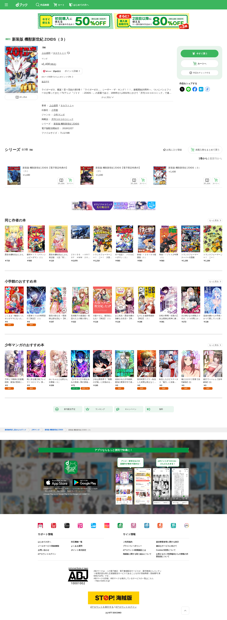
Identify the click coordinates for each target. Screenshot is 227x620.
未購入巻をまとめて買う (207, 149)
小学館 (54, 110)
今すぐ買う (201, 53)
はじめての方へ (44, 542)
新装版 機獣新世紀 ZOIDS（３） (184, 167)
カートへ (202, 63)
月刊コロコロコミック (62, 119)
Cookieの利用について (166, 550)
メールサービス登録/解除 (48, 546)
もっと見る (214, 220)
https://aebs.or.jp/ (103, 581)
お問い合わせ (43, 550)
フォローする (68, 53)
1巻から (203, 158)
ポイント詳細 (71, 71)
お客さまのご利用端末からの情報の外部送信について (172, 555)
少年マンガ (59, 114)
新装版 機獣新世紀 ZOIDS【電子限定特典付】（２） (118, 169)
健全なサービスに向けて (166, 546)
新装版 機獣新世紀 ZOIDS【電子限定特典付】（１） (45, 169)
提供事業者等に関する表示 (167, 542)
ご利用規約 (127, 542)
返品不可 (45, 82)
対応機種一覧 (76, 542)
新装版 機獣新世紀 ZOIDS (66, 123)
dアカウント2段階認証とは (134, 550)
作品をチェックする (201, 73)
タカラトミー (59, 53)
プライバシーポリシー (132, 546)
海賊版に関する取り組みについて (137, 554)
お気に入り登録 (174, 149)
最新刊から (216, 158)
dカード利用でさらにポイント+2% (56, 77)
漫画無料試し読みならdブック (15, 430)
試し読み (23, 97)
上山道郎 (46, 53)
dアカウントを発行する (102, 607)
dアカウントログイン (47, 554)
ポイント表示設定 (78, 550)
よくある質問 (76, 546)
